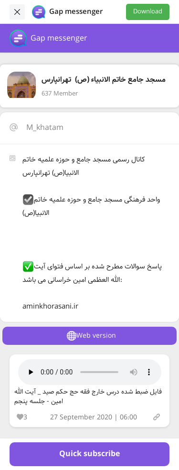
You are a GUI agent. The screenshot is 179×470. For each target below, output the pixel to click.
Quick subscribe (89, 454)
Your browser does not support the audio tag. (89, 372)
